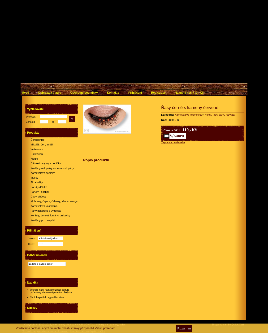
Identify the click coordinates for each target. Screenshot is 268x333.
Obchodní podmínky (84, 92)
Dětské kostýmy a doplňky (46, 163)
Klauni (34, 158)
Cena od (30, 122)
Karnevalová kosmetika (44, 206)
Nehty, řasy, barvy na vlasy (219, 114)
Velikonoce (37, 149)
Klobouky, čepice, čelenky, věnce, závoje (54, 201)
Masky (34, 177)
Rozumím (184, 328)
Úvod (25, 92)
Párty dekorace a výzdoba (46, 210)
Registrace (158, 92)
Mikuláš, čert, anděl (42, 144)
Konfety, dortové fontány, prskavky (50, 215)
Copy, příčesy (38, 196)
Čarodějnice (38, 139)
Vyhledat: (31, 116)
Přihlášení (135, 92)
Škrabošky (37, 182)
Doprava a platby (49, 92)
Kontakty (113, 92)
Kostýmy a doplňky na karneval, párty (52, 168)
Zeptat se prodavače (173, 142)
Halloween (37, 154)
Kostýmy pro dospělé (43, 220)
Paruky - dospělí (40, 191)
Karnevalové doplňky (43, 172)
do (53, 122)
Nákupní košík (189, 92)
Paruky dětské (39, 187)
